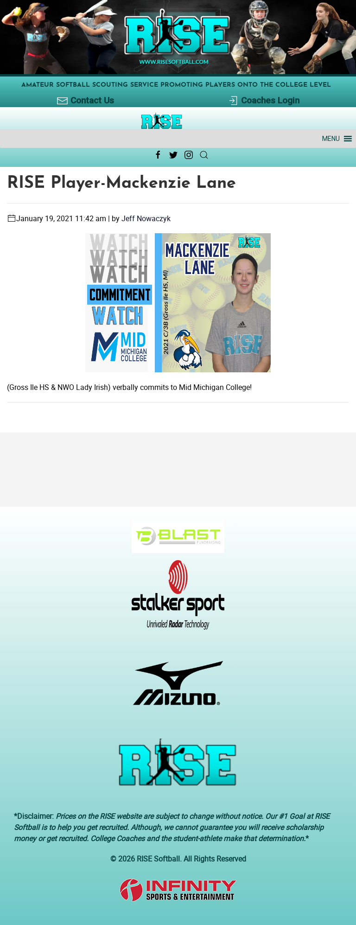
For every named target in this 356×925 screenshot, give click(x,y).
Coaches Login (263, 101)
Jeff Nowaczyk (146, 218)
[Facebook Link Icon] (158, 154)
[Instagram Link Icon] (188, 154)
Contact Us (85, 101)
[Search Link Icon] (204, 154)
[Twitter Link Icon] (173, 154)
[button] (331, 138)
